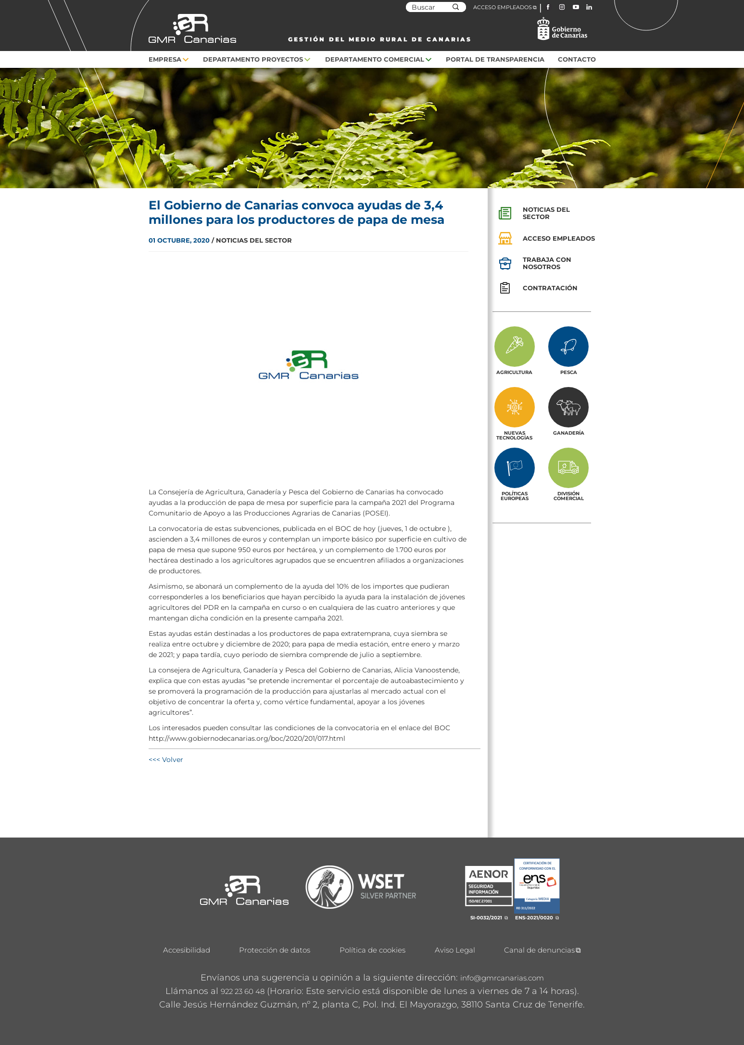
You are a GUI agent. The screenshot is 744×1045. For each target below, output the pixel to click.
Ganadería (568, 433)
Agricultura (514, 372)
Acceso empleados (559, 238)
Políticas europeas (515, 495)
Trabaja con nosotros (547, 263)
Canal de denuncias (539, 950)
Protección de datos (274, 950)
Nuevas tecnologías (514, 435)
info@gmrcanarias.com (502, 977)
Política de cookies (372, 950)
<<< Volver (166, 759)
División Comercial (569, 495)
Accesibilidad (186, 950)
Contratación (550, 288)
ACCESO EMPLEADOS (502, 7)
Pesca (568, 372)
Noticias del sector (546, 213)
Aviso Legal (455, 950)
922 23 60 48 (243, 991)
